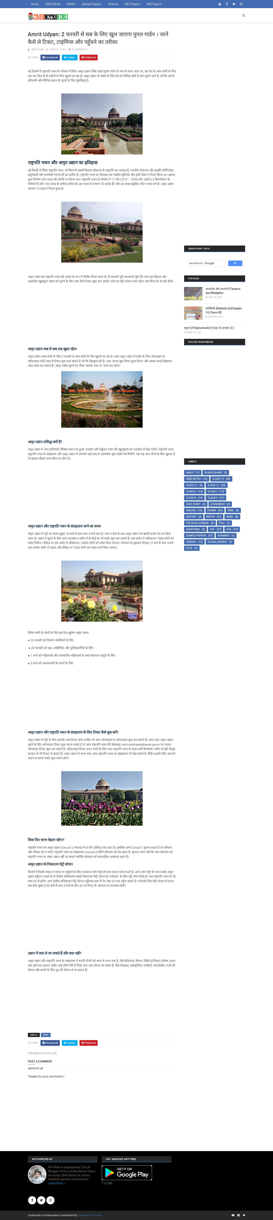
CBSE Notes (53, 4)
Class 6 (191, 491)
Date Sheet (193, 504)
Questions (193, 529)
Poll (222, 523)
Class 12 (213, 485)
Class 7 (213, 491)
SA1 (212, 529)
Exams (211, 510)
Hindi (231, 510)
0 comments (79, 49)
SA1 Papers (132, 4)
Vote (189, 548)
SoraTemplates (50, 1215)
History (191, 516)
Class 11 (192, 485)
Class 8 (191, 497)
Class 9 (213, 497)
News (46, 1035)
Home (35, 4)
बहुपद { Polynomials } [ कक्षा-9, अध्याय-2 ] (209, 327)
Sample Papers (92, 4)
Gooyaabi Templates (90, 1215)
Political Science (197, 523)
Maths (71, 4)
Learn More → (57, 1183)
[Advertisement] (102, 315)
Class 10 (218, 478)
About (190, 472)
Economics (218, 504)
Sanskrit (223, 535)
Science (113, 4)
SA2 (228, 529)
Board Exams (213, 472)
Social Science (217, 541)
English (191, 510)
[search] (206, 263)
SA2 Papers (154, 4)
